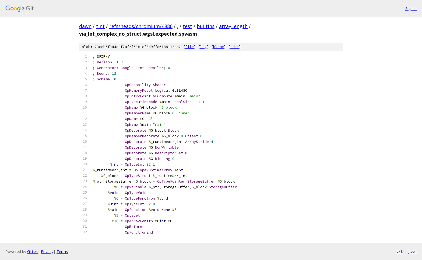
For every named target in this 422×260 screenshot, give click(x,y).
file (189, 47)
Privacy (47, 251)
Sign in (411, 8)
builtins (205, 26)
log (203, 47)
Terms (62, 251)
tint (100, 26)
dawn (85, 26)
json (412, 251)
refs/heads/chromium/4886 (141, 26)
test (187, 26)
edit (234, 47)
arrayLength (233, 26)
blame (218, 47)
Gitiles (32, 251)
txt (399, 251)
